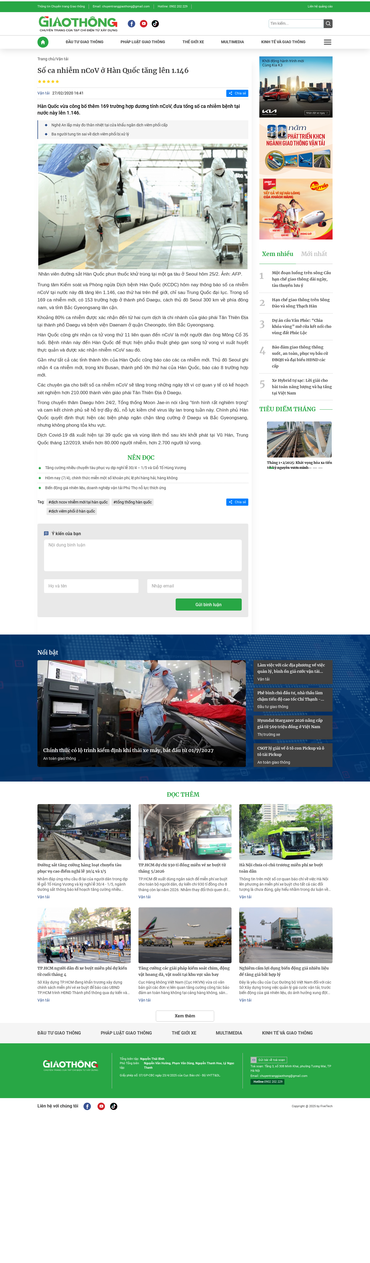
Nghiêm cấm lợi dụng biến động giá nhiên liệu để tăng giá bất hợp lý (284, 970)
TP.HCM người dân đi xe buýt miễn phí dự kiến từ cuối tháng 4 (82, 970)
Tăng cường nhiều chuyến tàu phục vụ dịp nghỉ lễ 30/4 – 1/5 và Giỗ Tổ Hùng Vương (115, 467)
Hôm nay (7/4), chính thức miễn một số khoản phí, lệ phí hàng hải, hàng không (111, 477)
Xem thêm (185, 1015)
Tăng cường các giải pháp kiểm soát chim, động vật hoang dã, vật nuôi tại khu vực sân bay (184, 970)
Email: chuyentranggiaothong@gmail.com (121, 6)
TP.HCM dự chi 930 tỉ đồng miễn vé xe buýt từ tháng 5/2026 (182, 867)
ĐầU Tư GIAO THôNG (85, 42)
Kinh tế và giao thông (287, 1032)
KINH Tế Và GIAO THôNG (283, 42)
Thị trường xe (268, 734)
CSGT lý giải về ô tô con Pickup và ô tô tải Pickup (290, 750)
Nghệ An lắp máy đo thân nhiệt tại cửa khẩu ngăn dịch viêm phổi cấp (109, 125)
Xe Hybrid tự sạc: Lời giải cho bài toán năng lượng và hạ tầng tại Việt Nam (302, 386)
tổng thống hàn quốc (134, 501)
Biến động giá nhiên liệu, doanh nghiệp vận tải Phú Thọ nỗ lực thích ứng (105, 487)
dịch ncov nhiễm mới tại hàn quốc (79, 501)
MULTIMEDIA (232, 42)
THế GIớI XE (193, 42)
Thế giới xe (184, 1032)
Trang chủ (46, 59)
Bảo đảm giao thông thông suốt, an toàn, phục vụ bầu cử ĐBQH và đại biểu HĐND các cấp (300, 356)
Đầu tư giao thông (272, 706)
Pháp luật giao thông (126, 1032)
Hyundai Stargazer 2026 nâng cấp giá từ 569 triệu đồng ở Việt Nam (290, 723)
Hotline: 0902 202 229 (172, 6)
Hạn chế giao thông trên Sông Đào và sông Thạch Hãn (301, 302)
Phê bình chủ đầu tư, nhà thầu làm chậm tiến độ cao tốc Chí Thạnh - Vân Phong (290, 696)
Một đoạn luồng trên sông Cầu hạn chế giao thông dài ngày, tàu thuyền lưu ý (301, 279)
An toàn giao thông (59, 758)
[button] (271, 467)
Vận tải (62, 59)
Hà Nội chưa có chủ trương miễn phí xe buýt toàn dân (281, 867)
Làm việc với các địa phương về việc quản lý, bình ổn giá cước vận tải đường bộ (291, 668)
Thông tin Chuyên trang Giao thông (61, 6)
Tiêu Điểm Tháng (287, 408)
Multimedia (229, 1032)
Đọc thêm (183, 794)
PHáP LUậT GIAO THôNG (143, 42)
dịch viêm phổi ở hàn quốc (73, 510)
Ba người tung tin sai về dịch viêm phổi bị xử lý (90, 134)
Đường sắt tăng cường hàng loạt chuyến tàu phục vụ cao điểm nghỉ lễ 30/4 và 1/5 (79, 867)
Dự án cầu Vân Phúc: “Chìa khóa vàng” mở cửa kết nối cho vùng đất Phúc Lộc (301, 326)
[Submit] (328, 23)
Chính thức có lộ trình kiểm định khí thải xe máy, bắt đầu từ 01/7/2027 (128, 750)
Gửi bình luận (208, 604)
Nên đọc (140, 457)
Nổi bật (47, 652)
